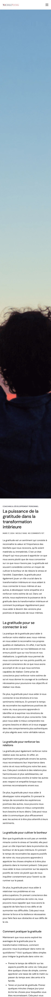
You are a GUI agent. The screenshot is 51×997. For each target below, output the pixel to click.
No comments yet (36, 533)
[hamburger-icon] (47, 5)
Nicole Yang (21, 533)
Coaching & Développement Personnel (21, 506)
